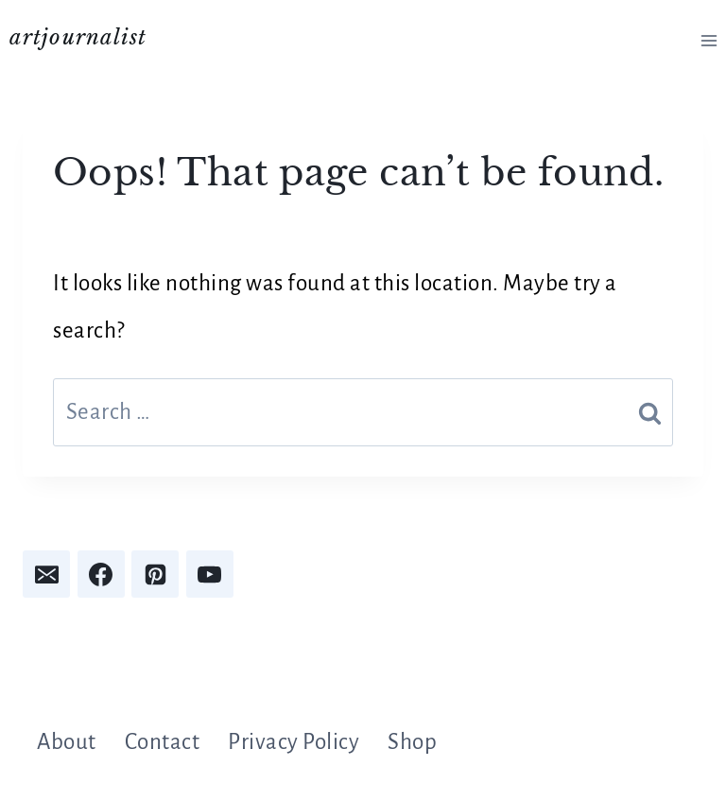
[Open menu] (708, 40)
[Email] (46, 574)
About (66, 742)
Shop (412, 742)
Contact (162, 742)
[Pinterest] (155, 574)
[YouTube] (209, 574)
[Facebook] (101, 574)
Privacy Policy (293, 742)
